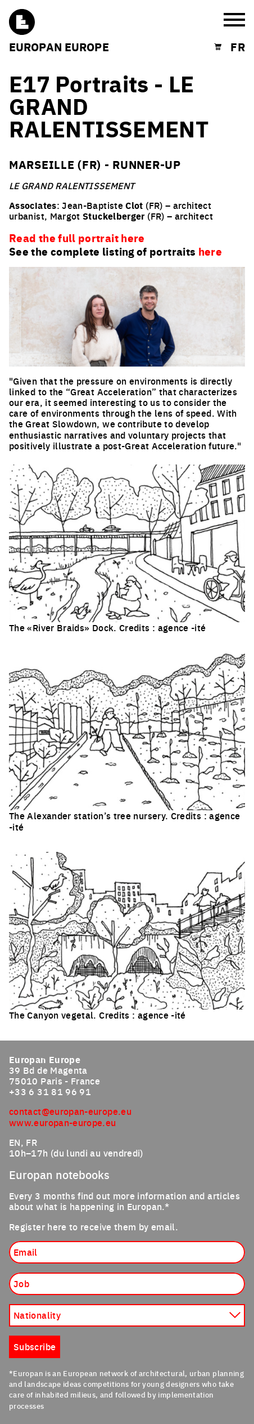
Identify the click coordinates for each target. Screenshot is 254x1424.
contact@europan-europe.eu (70, 1111)
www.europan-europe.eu (62, 1122)
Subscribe (34, 1346)
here (210, 251)
